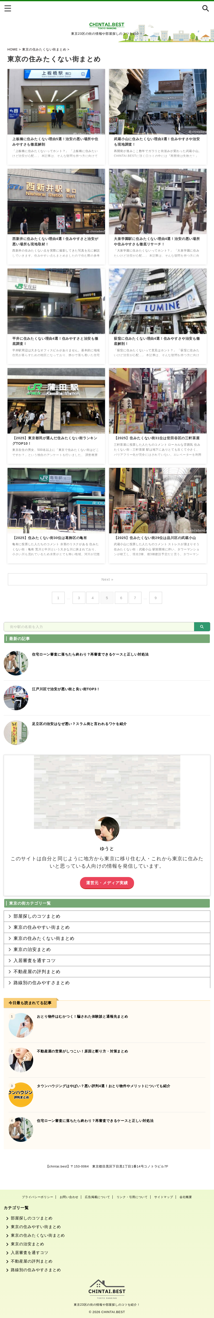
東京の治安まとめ (32, 958)
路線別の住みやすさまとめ (42, 998)
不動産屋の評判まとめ (37, 985)
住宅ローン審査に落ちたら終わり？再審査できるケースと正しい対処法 (94, 654)
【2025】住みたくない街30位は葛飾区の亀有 (52, 538)
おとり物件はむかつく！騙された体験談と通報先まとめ (86, 1033)
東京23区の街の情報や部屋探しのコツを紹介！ (107, 1304)
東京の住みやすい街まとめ (42, 931)
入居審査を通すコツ (35, 971)
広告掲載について (97, 1197)
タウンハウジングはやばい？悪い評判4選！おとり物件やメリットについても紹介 (108, 1103)
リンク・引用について (132, 1197)
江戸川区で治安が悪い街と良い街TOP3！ (68, 689)
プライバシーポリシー (37, 1197)
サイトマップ (163, 1197)
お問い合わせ (69, 1197)
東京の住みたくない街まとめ (44, 944)
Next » (108, 579)
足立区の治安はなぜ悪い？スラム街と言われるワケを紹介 (83, 724)
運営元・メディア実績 (107, 882)
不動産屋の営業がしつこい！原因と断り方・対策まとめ (86, 1068)
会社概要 (186, 1197)
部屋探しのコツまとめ (37, 917)
